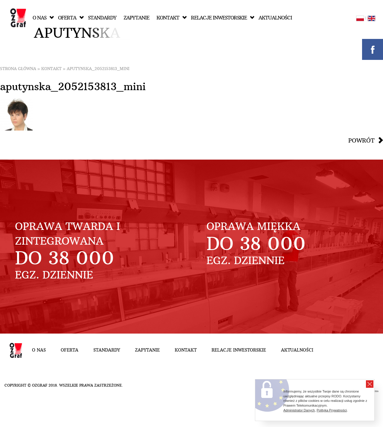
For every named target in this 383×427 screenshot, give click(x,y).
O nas (43, 18)
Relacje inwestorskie (222, 18)
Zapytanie (136, 18)
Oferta (71, 18)
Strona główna (18, 68)
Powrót (361, 140)
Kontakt (171, 18)
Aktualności (275, 18)
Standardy (102, 18)
